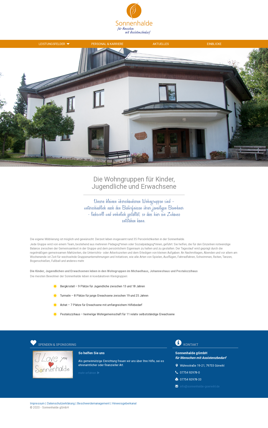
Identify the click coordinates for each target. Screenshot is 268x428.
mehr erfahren (90, 373)
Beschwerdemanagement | (93, 403)
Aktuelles (161, 44)
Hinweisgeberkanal (123, 403)
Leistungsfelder (54, 44)
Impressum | (38, 403)
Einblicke (214, 44)
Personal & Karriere (107, 44)
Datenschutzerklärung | (61, 403)
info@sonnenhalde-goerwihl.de (200, 386)
